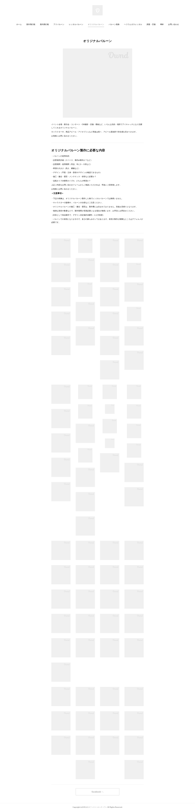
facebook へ (98, 791)
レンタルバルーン (76, 24)
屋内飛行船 (44, 24)
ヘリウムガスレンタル (133, 24)
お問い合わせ (173, 24)
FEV (161, 24)
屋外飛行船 (30, 24)
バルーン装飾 (114, 24)
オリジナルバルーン (96, 24)
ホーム (19, 24)
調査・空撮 (151, 24)
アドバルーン (58, 24)
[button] (19, 24)
